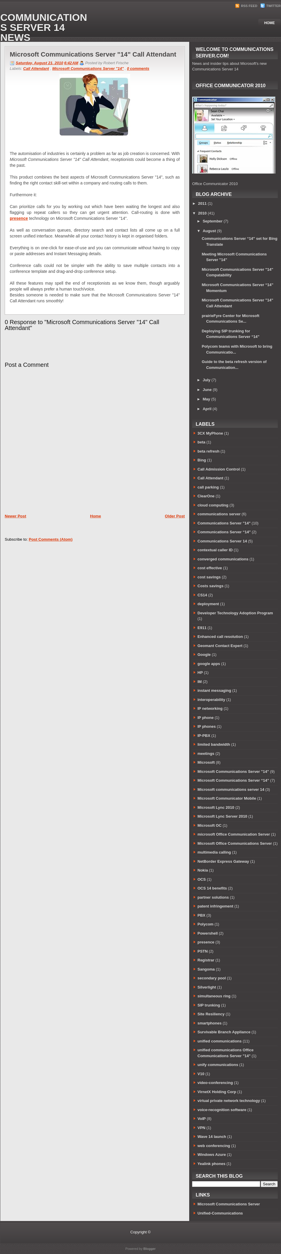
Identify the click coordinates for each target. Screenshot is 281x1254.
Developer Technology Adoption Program (235, 613)
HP (200, 672)
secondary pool (211, 978)
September (213, 221)
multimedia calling (214, 852)
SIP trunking (208, 1005)
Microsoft (206, 762)
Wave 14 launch (211, 1136)
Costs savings (210, 586)
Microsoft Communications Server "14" (88, 68)
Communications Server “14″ (224, 532)
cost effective (209, 568)
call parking (208, 487)
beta (201, 442)
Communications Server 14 (222, 541)
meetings (205, 753)
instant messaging (214, 690)
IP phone (205, 717)
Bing (201, 460)
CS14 (202, 595)
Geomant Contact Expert (219, 646)
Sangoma (206, 969)
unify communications (217, 1064)
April (207, 409)
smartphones (209, 1023)
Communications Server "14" (224, 523)
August (209, 231)
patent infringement (215, 906)
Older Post (175, 516)
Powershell (207, 933)
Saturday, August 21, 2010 (39, 63)
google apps (208, 663)
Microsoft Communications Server (228, 1204)
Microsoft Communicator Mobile (226, 798)
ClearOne (206, 496)
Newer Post (15, 516)
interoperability (211, 699)
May (206, 399)
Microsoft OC (209, 825)
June (207, 389)
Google (204, 654)
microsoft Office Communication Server (233, 834)
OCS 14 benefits (212, 888)
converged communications (223, 559)
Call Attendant (36, 68)
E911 (201, 628)
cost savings (209, 577)
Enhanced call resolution (220, 636)
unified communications (219, 1041)
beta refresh (208, 451)
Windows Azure (211, 1154)
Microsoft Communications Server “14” (233, 780)
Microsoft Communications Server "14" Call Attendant (93, 54)
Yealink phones (211, 1163)
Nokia (202, 870)
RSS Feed (246, 6)
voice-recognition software (221, 1110)
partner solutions (213, 897)
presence (19, 218)
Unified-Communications (220, 1213)
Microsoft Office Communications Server (234, 843)
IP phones (206, 726)
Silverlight (206, 987)
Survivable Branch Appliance (223, 1032)
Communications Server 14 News (43, 27)
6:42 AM (71, 63)
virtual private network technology (228, 1100)
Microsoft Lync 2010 (215, 807)
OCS (201, 879)
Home (269, 23)
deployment (208, 604)
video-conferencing (215, 1082)
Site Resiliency (211, 1014)
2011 (202, 203)
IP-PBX (203, 735)
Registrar (205, 960)
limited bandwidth (213, 744)
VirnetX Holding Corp (216, 1092)
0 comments (138, 68)
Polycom (205, 924)
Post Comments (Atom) (51, 539)
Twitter (270, 6)
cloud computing (212, 505)
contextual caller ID (215, 550)
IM (199, 681)
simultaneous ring (214, 996)
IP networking (210, 708)
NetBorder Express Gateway (223, 861)
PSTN (202, 951)
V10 (200, 1074)
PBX (201, 915)
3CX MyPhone (210, 433)
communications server (219, 514)
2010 (202, 213)
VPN (201, 1128)
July (206, 380)
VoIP (201, 1118)
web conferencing (213, 1146)
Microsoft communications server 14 (230, 789)
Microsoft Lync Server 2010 (222, 816)
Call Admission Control (218, 469)
